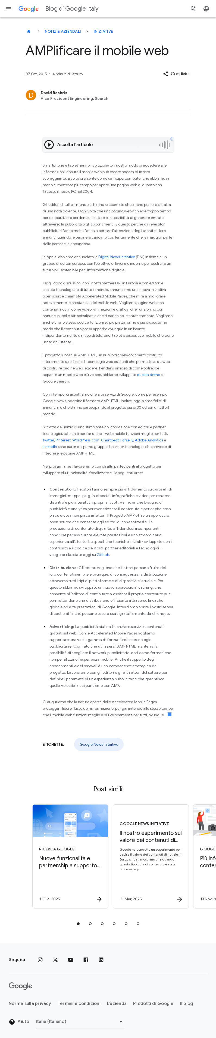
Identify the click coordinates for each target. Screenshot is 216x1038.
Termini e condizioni (79, 1003)
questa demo (148, 374)
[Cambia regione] (80, 1021)
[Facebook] (85, 959)
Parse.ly (126, 440)
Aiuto (19, 1022)
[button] (176, 74)
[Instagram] (40, 959)
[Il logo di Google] (20, 986)
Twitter (48, 440)
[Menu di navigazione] (8, 8)
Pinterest (63, 440)
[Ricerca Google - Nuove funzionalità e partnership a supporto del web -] (67, 856)
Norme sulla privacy (30, 1003)
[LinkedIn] (101, 959)
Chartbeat (110, 440)
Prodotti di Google (153, 1003)
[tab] (78, 924)
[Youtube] (70, 959)
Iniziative (103, 31)
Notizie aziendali (63, 31)
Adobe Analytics (149, 440)
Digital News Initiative (116, 256)
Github (103, 554)
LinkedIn (50, 446)
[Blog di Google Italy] (28, 31)
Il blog (186, 1003)
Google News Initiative (99, 744)
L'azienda (117, 1003)
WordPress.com (85, 440)
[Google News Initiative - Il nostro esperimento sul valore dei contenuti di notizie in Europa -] (148, 856)
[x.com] (55, 959)
